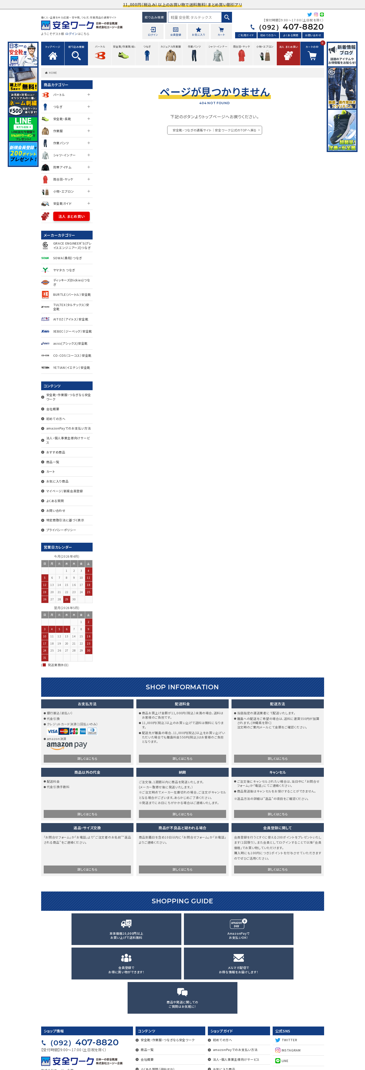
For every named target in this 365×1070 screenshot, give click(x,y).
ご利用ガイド (246, 36)
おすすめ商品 (55, 452)
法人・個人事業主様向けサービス (68, 440)
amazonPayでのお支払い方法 (68, 428)
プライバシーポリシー (61, 530)
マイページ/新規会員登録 (64, 491)
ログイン (71, 33)
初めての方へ (268, 36)
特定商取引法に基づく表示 (65, 520)
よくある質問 (290, 36)
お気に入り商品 (57, 481)
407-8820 (286, 27)
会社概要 (52, 409)
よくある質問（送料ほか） (158, 1003)
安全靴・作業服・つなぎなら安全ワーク (68, 397)
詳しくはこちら (87, 759)
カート (50, 471)
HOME (53, 73)
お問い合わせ (313, 36)
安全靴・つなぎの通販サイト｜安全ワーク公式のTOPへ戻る (215, 130)
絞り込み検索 (154, 17)
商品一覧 (52, 462)
